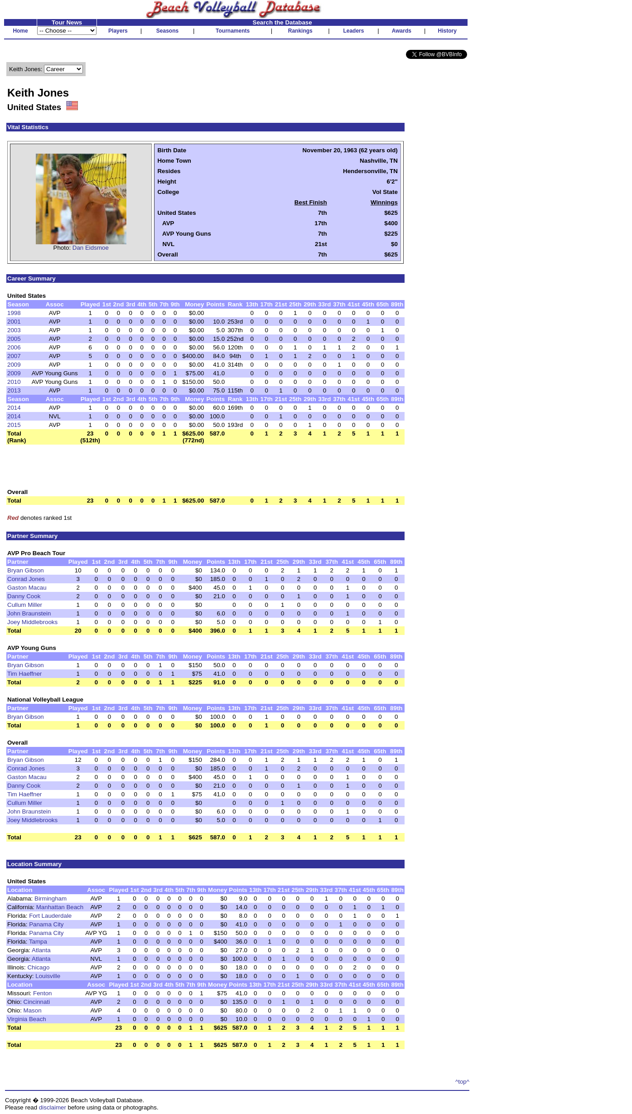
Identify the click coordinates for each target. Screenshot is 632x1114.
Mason (33, 1010)
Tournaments (233, 31)
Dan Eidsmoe (90, 247)
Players (118, 31)
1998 (14, 313)
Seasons (167, 31)
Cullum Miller (24, 604)
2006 (14, 347)
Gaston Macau (27, 587)
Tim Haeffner (24, 673)
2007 (14, 356)
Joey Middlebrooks (32, 622)
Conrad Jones (26, 579)
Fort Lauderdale (50, 915)
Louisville (47, 976)
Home (20, 31)
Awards (401, 31)
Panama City (46, 924)
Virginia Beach (26, 1019)
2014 (14, 407)
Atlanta (41, 950)
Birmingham (50, 898)
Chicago (38, 967)
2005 (14, 338)
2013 (14, 390)
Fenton (42, 993)
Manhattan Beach (59, 907)
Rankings (300, 31)
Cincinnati (37, 1001)
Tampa (38, 941)
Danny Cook (23, 596)
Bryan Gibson (25, 570)
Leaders (353, 31)
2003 (14, 330)
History (447, 31)
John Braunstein (29, 613)
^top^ (462, 1081)
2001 (14, 321)
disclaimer (52, 1107)
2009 (14, 364)
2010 (14, 381)
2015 (14, 424)
